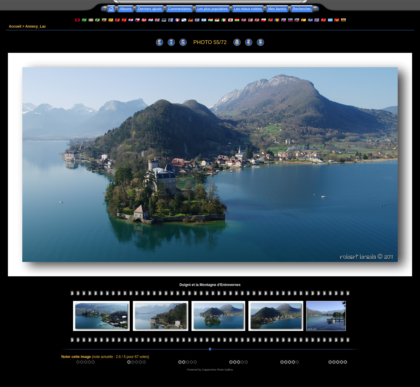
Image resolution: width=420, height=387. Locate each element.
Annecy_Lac (35, 26)
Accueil (15, 26)
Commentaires (179, 9)
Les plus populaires (212, 9)
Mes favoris (277, 9)
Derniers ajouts (150, 9)
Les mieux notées (248, 9)
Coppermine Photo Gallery (217, 369)
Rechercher (302, 9)
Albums (125, 9)
